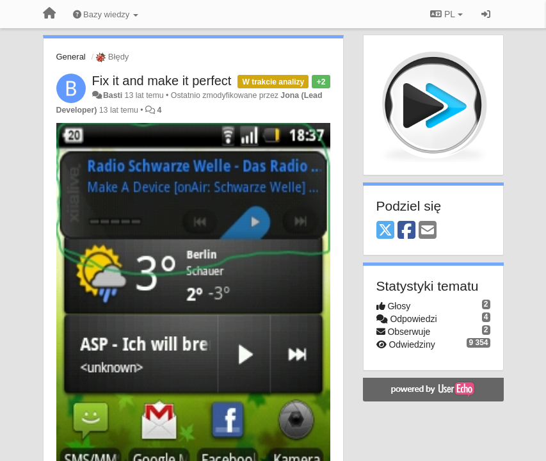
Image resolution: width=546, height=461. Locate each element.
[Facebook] (406, 231)
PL (446, 14)
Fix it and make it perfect (162, 81)
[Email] (428, 231)
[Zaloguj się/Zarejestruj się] (485, 14)
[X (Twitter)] (385, 231)
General (71, 56)
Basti (112, 95)
